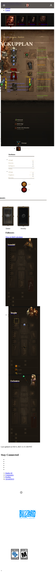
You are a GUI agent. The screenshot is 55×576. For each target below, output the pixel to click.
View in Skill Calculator (14, 237)
